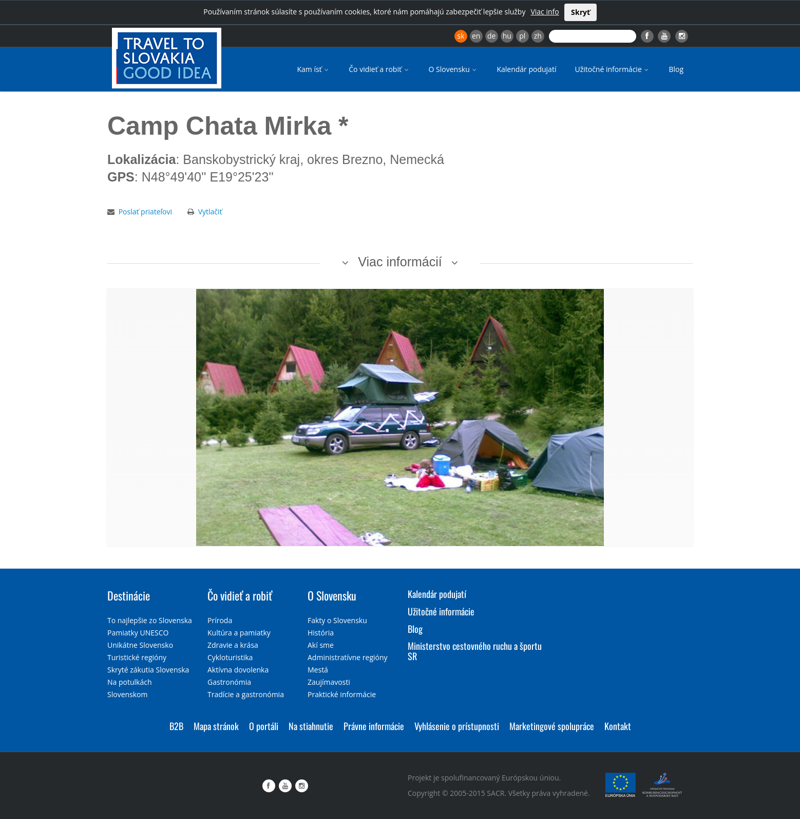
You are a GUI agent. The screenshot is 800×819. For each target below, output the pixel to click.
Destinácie (128, 595)
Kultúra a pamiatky (239, 633)
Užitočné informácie (612, 69)
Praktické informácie (342, 694)
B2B (176, 726)
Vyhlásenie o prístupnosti (456, 726)
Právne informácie (374, 726)
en (476, 36)
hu (507, 36)
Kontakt (617, 726)
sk (460, 36)
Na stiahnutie (311, 726)
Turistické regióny (136, 657)
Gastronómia (229, 682)
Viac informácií (400, 261)
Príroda (219, 620)
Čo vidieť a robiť (379, 69)
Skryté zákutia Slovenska (148, 670)
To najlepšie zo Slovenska (149, 620)
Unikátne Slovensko (140, 645)
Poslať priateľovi (145, 211)
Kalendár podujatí (526, 69)
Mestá (318, 670)
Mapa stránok (216, 726)
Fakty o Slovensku (337, 620)
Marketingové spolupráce (551, 726)
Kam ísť (313, 69)
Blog (676, 69)
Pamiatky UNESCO (137, 633)
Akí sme (321, 645)
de (491, 36)
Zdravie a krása (232, 645)
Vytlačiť (210, 211)
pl (522, 36)
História (321, 633)
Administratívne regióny (348, 657)
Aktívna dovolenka (238, 670)
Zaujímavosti (329, 682)
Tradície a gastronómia (245, 694)
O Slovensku (454, 69)
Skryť (580, 12)
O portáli (263, 726)
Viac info (544, 11)
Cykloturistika (230, 657)
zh (538, 36)
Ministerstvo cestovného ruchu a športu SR (475, 651)
